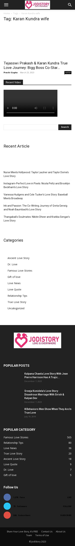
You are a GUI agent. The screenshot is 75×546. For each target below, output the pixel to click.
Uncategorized (16, 308)
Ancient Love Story (18, 258)
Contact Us (46, 531)
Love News (14, 283)
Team (29, 535)
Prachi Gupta (11, 72)
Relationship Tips (17, 295)
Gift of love (14, 277)
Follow (67, 506)
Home (7, 13)
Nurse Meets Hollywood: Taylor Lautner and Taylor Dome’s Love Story (36, 174)
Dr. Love (12, 264)
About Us (60, 531)
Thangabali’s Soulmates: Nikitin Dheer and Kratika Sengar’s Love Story (37, 218)
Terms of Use (42, 535)
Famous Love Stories (20, 270)
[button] (6, 5)
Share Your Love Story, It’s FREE (22, 531)
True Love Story (17, 302)
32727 (68, 72)
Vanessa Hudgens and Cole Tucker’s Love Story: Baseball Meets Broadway (36, 196)
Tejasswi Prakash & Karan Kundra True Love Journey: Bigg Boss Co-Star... (36, 65)
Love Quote (14, 289)
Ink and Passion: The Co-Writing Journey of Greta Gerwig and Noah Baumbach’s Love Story (35, 207)
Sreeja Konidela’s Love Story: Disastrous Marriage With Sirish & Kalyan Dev (44, 394)
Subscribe (65, 515)
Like (69, 497)
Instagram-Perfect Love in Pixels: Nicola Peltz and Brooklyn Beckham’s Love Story (37, 185)
